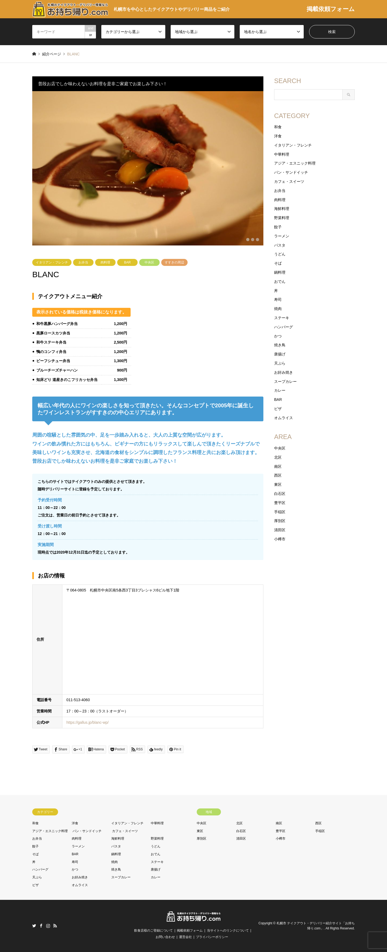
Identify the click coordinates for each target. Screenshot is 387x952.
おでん (279, 281)
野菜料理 (281, 218)
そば (278, 263)
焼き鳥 (279, 345)
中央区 (149, 262)
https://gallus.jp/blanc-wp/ (87, 722)
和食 (278, 127)
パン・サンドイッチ (291, 172)
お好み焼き (283, 372)
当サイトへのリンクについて (228, 930)
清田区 (279, 530)
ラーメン (281, 236)
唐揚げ (279, 354)
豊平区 (279, 503)
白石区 (279, 493)
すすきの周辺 (174, 262)
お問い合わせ (165, 937)
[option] (147, 168)
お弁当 (83, 262)
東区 (278, 484)
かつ (278, 336)
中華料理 (281, 154)
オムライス (283, 418)
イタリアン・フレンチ (52, 262)
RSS (55, 926)
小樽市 (279, 539)
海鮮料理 (281, 208)
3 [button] (257, 239)
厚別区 (279, 521)
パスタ (279, 245)
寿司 (278, 299)
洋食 (278, 136)
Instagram (48, 926)
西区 (278, 475)
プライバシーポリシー (212, 937)
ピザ (278, 409)
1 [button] (247, 239)
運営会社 (185, 937)
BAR (127, 262)
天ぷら (279, 363)
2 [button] (252, 239)
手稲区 (279, 512)
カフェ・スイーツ (289, 181)
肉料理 (105, 262)
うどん (279, 254)
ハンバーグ (283, 327)
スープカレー (285, 381)
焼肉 (278, 308)
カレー (279, 390)
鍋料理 (279, 272)
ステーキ (281, 318)
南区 (278, 466)
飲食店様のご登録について (153, 930)
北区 (278, 457)
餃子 (278, 227)
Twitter (34, 926)
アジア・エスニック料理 (295, 163)
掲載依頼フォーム (331, 9)
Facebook (41, 926)
